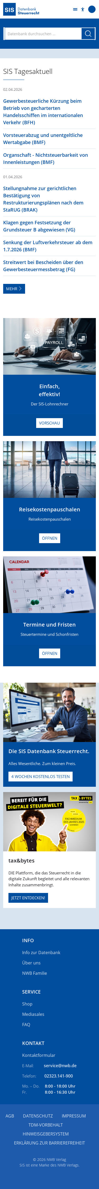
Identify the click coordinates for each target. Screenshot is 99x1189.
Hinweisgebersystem (46, 1134)
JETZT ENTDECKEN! (28, 897)
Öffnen (49, 538)
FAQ (26, 1024)
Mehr (14, 288)
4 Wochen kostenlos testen (40, 776)
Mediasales (33, 1014)
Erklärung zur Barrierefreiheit (49, 1143)
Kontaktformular (38, 1055)
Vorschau (49, 423)
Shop (27, 1004)
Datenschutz (38, 1116)
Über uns (31, 963)
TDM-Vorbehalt (46, 1125)
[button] (82, 9)
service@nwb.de (60, 1066)
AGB (10, 1116)
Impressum (74, 1116)
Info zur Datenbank (41, 952)
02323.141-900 (58, 1076)
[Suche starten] (88, 33)
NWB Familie (34, 973)
